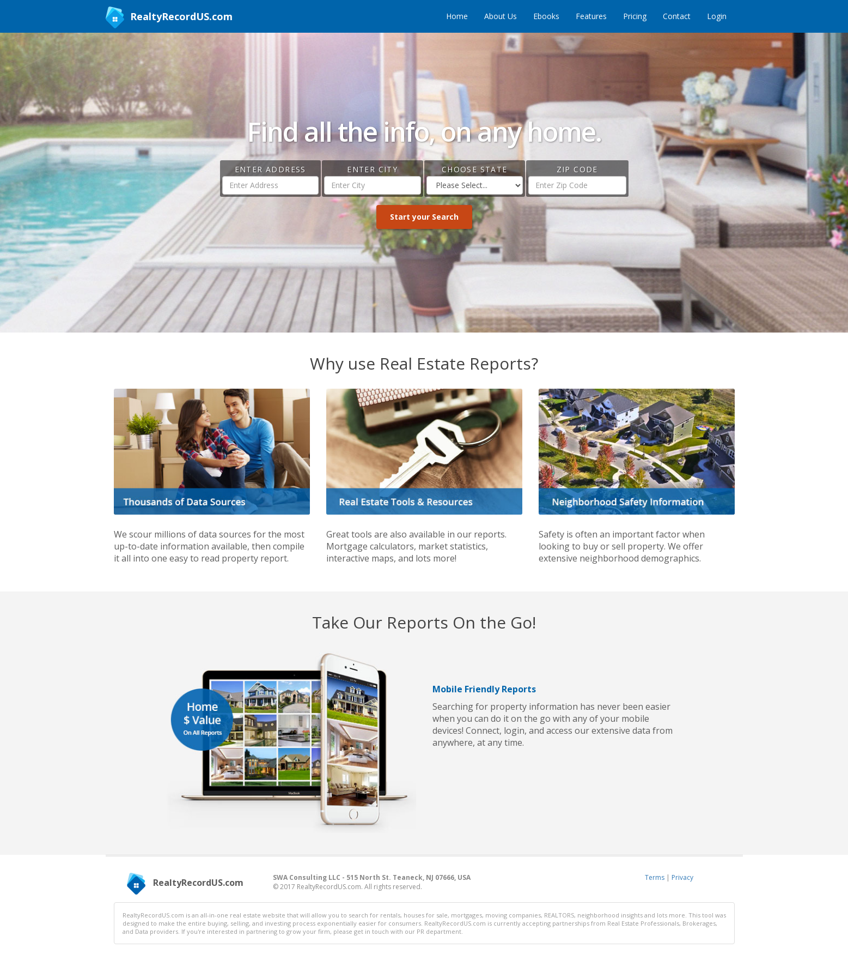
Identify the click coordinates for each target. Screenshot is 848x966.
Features (591, 16)
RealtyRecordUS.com (169, 17)
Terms (654, 877)
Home (457, 16)
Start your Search (424, 217)
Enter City (372, 169)
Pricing (634, 16)
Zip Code (577, 169)
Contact (677, 16)
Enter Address (270, 169)
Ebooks (546, 16)
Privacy (682, 877)
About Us (500, 16)
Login (717, 16)
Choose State (475, 169)
